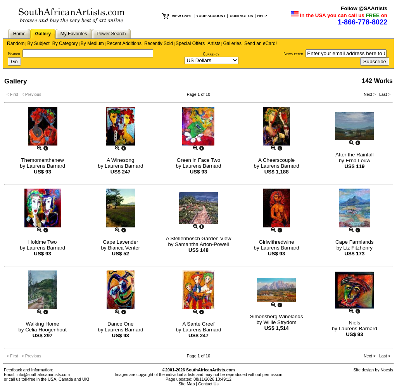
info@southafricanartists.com (43, 374)
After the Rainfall (354, 155)
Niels (355, 323)
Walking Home (42, 324)
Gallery (43, 33)
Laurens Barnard (46, 166)
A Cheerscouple (276, 160)
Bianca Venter (124, 248)
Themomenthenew (42, 160)
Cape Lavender (120, 242)
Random (15, 43)
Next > (370, 94)
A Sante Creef (198, 324)
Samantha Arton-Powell (202, 244)
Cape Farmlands (354, 242)
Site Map (186, 383)
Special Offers (190, 43)
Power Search (111, 33)
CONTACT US (241, 16)
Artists (213, 43)
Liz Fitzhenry (358, 248)
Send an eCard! (260, 43)
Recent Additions (124, 43)
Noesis (386, 369)
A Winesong (120, 160)
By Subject (38, 43)
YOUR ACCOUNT (211, 16)
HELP (262, 16)
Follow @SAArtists (364, 8)
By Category (65, 43)
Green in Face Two (198, 160)
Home (19, 33)
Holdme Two (42, 242)
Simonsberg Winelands (276, 316)
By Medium (92, 43)
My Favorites (73, 33)
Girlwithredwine (276, 242)
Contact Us (208, 383)
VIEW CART (182, 16)
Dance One (120, 324)
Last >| (384, 94)
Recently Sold (158, 43)
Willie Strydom (279, 322)
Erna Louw (357, 160)
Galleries (232, 43)
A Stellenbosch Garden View (198, 238)
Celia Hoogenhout (46, 330)
